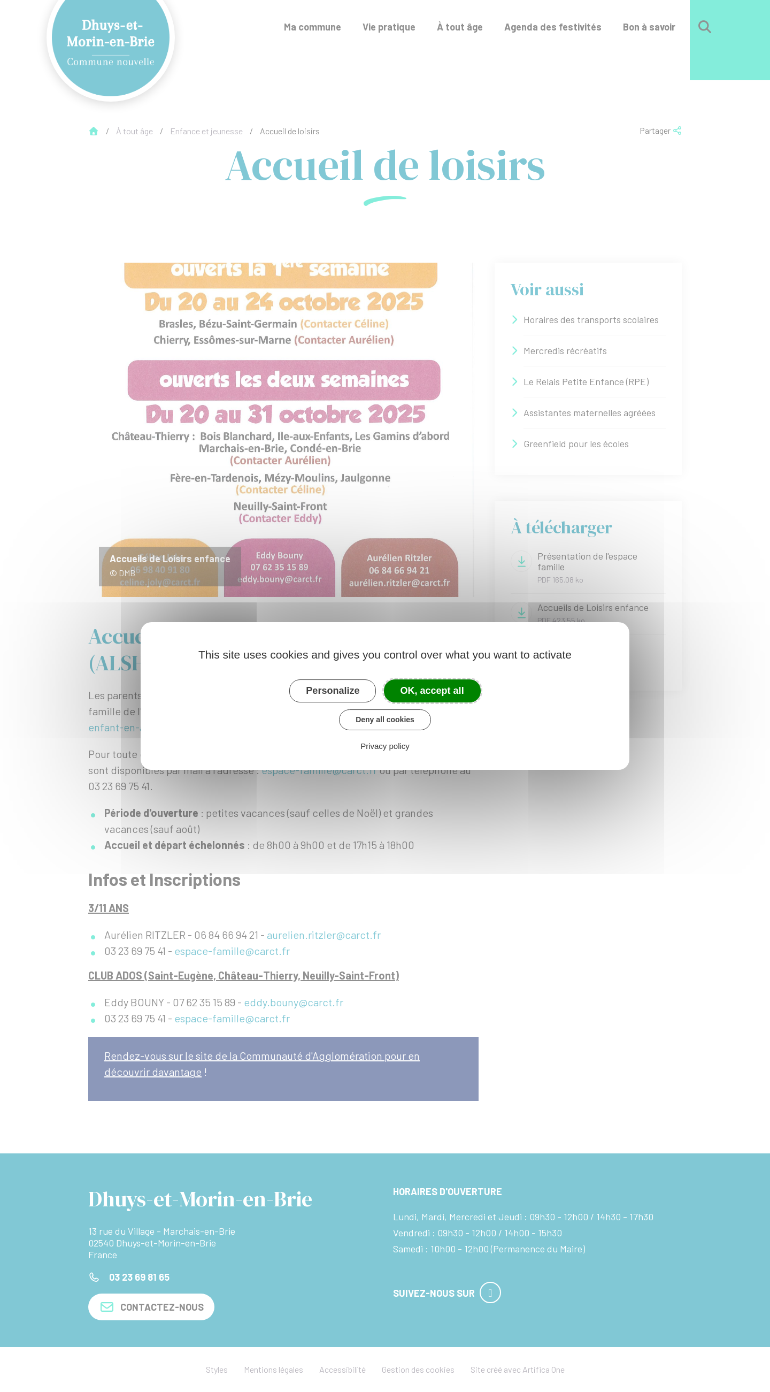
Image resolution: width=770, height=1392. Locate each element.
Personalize (332, 690)
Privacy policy (385, 746)
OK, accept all (432, 690)
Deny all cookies (385, 719)
